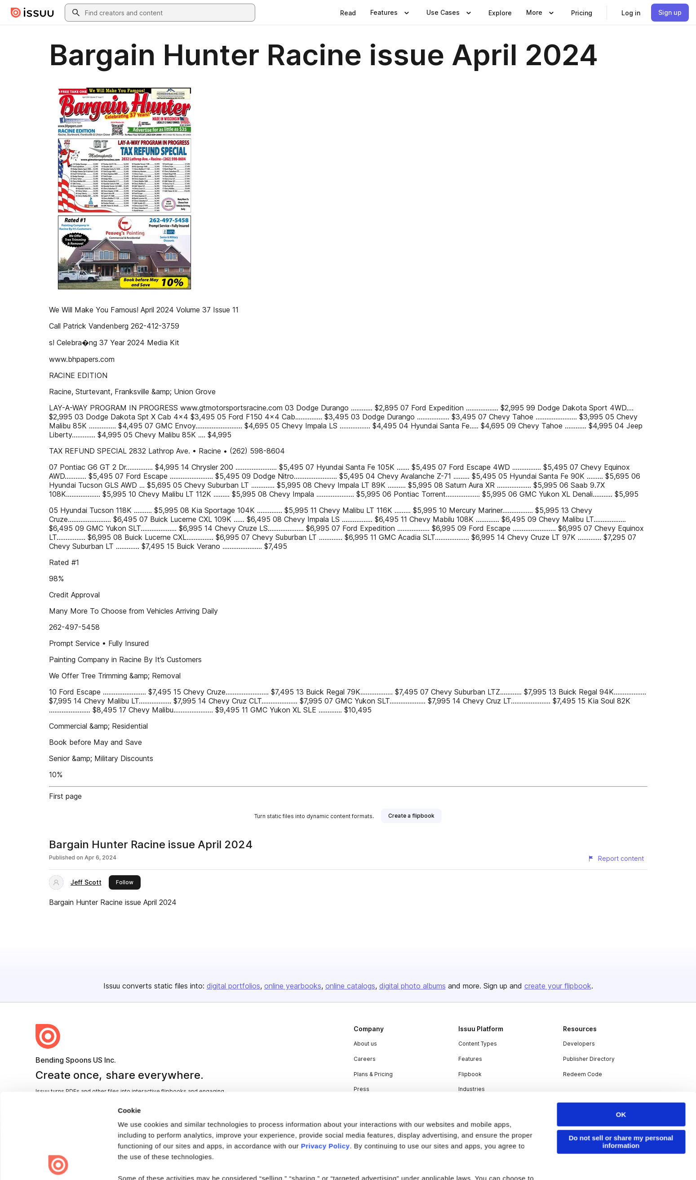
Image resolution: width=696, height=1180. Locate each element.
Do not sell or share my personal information (621, 1056)
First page (65, 796)
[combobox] (168, 12)
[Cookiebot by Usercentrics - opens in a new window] (58, 1162)
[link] (348, 13)
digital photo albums (412, 985)
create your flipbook (557, 985)
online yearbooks (292, 985)
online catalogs (350, 985)
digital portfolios (233, 985)
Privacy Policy (325, 1061)
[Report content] (615, 858)
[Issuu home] (32, 13)
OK (621, 1029)
